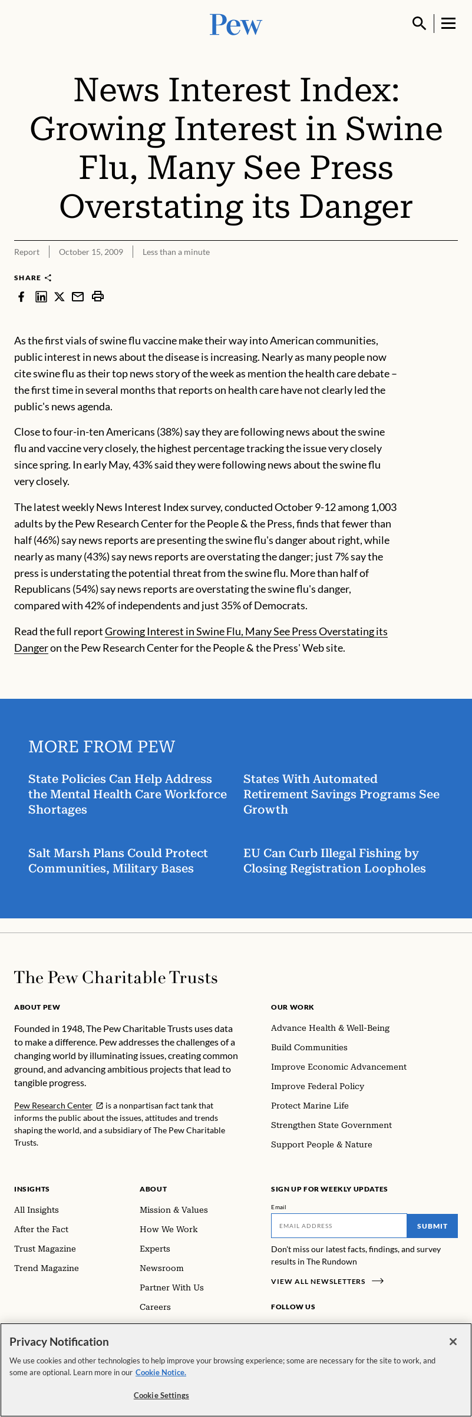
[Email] (339, 1225)
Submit (432, 1226)
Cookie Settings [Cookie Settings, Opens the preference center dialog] (161, 1395)
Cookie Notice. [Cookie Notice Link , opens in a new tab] (161, 1372)
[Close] (453, 1342)
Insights (32, 1188)
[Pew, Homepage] (236, 23)
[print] (98, 296)
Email (279, 1207)
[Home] (115, 977)
